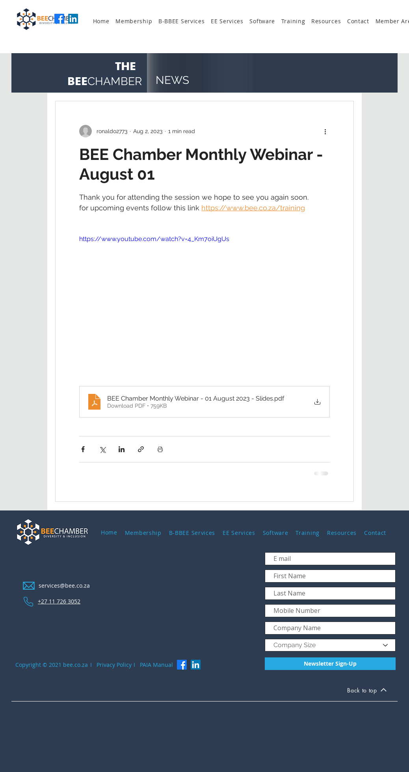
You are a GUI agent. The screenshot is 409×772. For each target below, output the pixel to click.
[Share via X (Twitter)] (102, 449)
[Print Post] (160, 449)
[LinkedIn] (73, 19)
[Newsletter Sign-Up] (330, 663)
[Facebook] (59, 19)
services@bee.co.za (64, 585)
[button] (136, 21)
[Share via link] (141, 449)
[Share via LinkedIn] (121, 449)
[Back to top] (367, 691)
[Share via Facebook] (83, 449)
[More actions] (325, 131)
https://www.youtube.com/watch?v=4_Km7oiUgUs (154, 239)
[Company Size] (330, 645)
